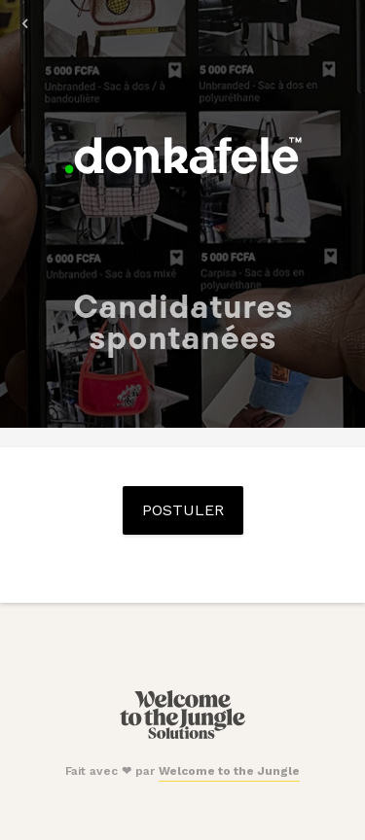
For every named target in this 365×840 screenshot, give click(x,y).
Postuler (183, 510)
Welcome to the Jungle (229, 771)
